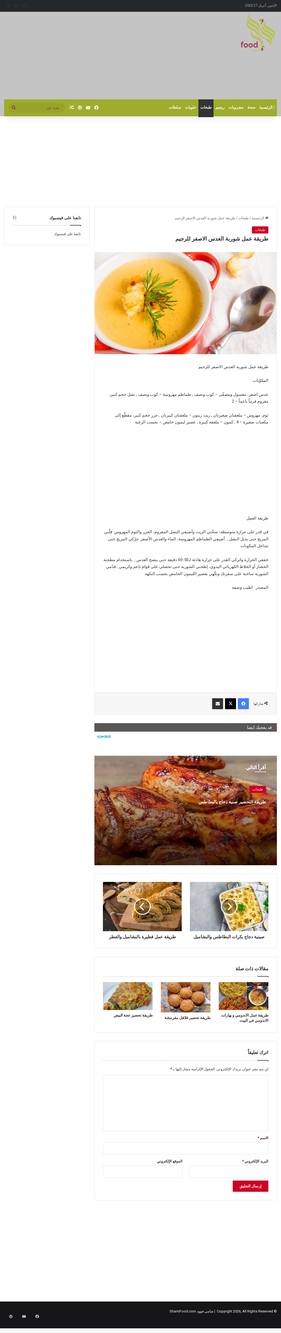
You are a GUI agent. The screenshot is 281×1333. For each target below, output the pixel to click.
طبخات (206, 107)
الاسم (262, 1144)
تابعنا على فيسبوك (67, 234)
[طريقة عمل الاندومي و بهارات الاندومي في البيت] (243, 1002)
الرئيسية (267, 107)
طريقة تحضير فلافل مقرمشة (187, 1024)
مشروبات (236, 107)
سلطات (175, 107)
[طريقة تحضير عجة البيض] (128, 1002)
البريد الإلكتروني (255, 1167)
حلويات (190, 107)
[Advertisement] (93, 55)
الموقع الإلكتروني (169, 1167)
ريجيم (219, 107)
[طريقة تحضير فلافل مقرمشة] (185, 1003)
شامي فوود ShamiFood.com (191, 1317)
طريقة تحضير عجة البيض (133, 1021)
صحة (251, 107)
